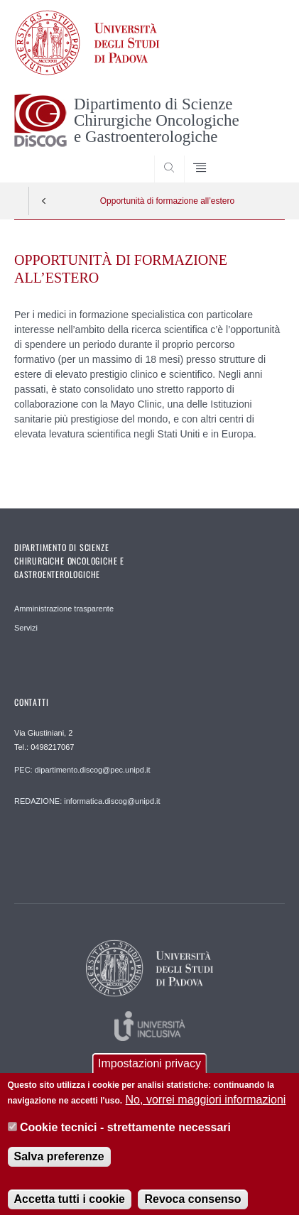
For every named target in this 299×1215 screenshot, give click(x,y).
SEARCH (259, 155)
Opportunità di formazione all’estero (167, 201)
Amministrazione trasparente (64, 608)
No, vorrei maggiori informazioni (206, 1111)
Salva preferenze (59, 1168)
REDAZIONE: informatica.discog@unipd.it (87, 801)
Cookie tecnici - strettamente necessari (125, 1138)
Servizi (26, 627)
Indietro (44, 200)
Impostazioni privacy (149, 1074)
